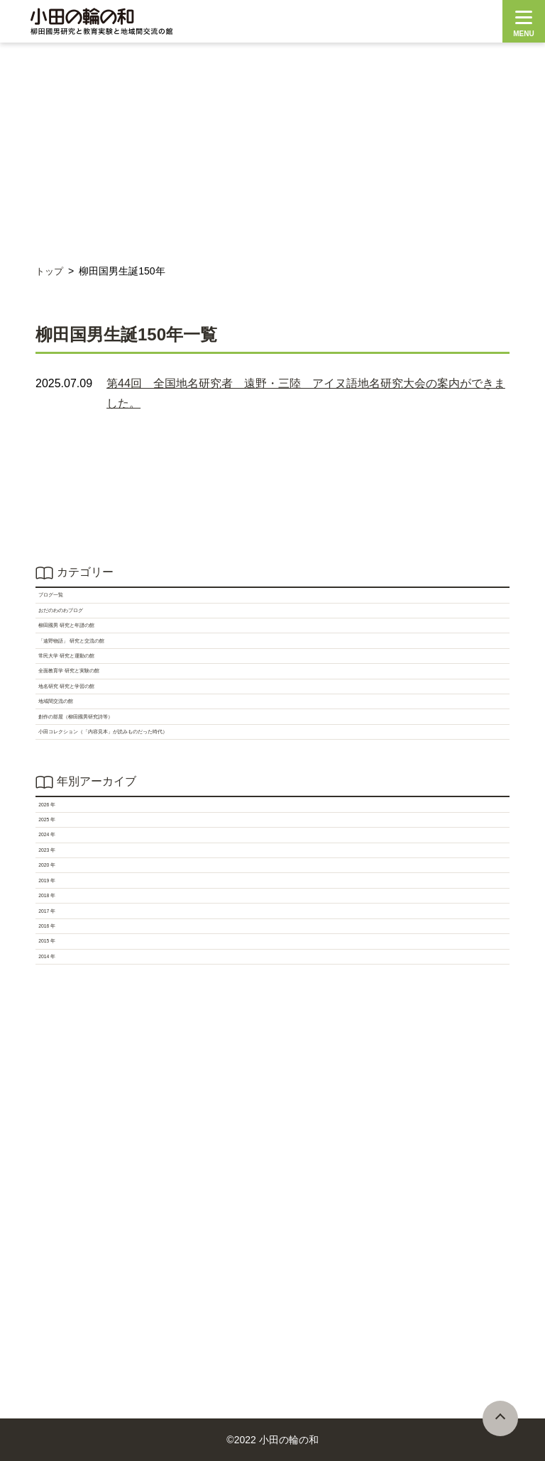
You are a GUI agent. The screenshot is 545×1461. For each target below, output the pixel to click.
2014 (55, 1357)
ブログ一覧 (71, 605)
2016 (55, 1288)
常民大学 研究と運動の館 (106, 744)
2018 (55, 1218)
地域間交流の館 (82, 848)
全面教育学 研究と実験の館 (112, 778)
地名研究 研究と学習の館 (106, 813)
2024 (55, 1079)
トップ (50, 271)
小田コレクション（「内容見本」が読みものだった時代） (190, 917)
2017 (55, 1253)
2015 (55, 1322)
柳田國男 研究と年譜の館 (106, 674)
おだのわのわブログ (94, 639)
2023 (55, 1114)
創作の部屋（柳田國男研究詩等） (128, 883)
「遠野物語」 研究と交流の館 (118, 709)
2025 (55, 1044)
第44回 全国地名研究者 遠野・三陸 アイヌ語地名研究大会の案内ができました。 (305, 393)
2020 (55, 1149)
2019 (55, 1183)
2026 (55, 1010)
